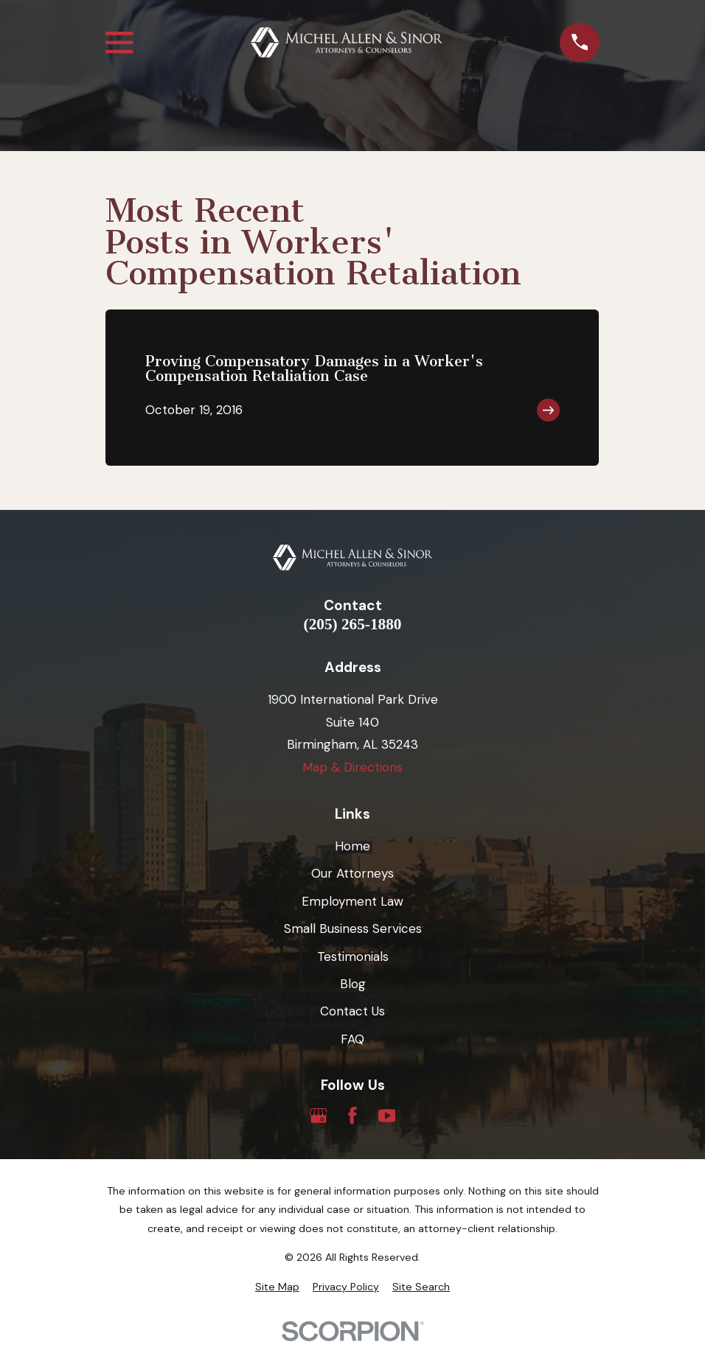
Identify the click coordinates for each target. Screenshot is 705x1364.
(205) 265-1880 (353, 624)
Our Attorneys (352, 873)
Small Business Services (353, 928)
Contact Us (352, 1011)
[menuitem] (277, 1287)
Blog (353, 984)
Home (352, 846)
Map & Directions (352, 767)
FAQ (352, 1039)
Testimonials (353, 956)
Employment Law (352, 901)
